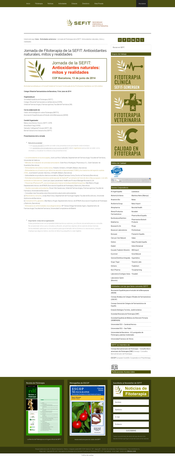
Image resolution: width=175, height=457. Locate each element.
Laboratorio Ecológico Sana (120, 274)
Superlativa (136, 258)
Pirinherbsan (136, 230)
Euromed (114, 254)
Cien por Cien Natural (118, 238)
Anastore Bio (115, 200)
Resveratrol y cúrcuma (34, 196)
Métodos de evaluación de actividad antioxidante (42, 163)
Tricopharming (137, 270)
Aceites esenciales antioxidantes (37, 188)
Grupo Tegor (115, 262)
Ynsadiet (135, 274)
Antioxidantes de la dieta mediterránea (39, 168)
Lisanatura (135, 191)
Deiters (113, 242)
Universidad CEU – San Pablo (121, 328)
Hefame (114, 266)
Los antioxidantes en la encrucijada (37, 158)
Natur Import (136, 204)
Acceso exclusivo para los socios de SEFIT (88, 439)
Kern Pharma (115, 270)
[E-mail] (131, 417)
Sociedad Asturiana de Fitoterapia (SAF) (125, 314)
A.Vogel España (116, 191)
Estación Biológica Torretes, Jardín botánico (126, 310)
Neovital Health (137, 207)
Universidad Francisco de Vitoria (122, 339)
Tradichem (135, 266)
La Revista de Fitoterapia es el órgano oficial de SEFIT (44, 439)
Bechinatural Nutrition (118, 218)
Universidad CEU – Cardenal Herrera (123, 324)
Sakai (133, 238)
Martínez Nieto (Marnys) (140, 195)
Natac (134, 200)
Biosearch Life (116, 226)
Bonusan (114, 234)
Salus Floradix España (139, 242)
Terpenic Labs (136, 262)
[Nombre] (131, 402)
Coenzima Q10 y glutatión (35, 201)
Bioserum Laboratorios (119, 230)
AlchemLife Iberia (117, 195)
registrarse (77, 148)
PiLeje (134, 226)
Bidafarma (115, 222)
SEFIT (87, 24)
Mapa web (42, 451)
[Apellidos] (131, 409)
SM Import (135, 250)
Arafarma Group (117, 204)
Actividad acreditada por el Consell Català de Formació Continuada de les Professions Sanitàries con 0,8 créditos (63, 86)
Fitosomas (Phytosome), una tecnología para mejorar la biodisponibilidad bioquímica (55, 183)
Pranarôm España (138, 234)
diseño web (128, 451)
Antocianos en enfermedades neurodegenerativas (43, 206)
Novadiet (135, 211)
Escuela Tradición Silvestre (120, 250)
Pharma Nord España (139, 215)
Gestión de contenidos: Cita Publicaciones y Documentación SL (121, 449)
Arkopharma (115, 207)
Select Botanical (137, 246)
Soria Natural (136, 254)
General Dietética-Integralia (120, 258)
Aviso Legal (115, 451)
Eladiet (113, 246)
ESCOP (113, 358)
